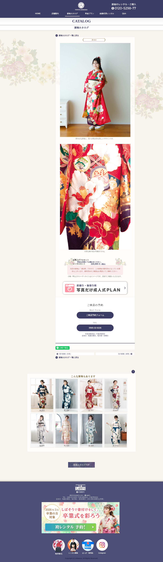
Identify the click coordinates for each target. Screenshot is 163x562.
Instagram (102, 553)
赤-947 (91, 410)
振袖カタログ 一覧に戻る (69, 35)
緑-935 (115, 445)
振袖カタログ (72, 13)
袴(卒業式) (58, 554)
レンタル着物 (73, 553)
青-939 (91, 445)
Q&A (124, 13)
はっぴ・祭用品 (87, 553)
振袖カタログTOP (81, 465)
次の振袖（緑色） (125, 354)
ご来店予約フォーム (95, 315)
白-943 (115, 410)
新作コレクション (36, 121)
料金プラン (89, 13)
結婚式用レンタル (107, 13)
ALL (41, 103)
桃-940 (66, 445)
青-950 (66, 410)
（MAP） (87, 495)
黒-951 (42, 410)
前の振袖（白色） (64, 354)
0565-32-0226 (95, 328)
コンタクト (34, 117)
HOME (37, 13)
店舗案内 (55, 13)
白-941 (42, 445)
